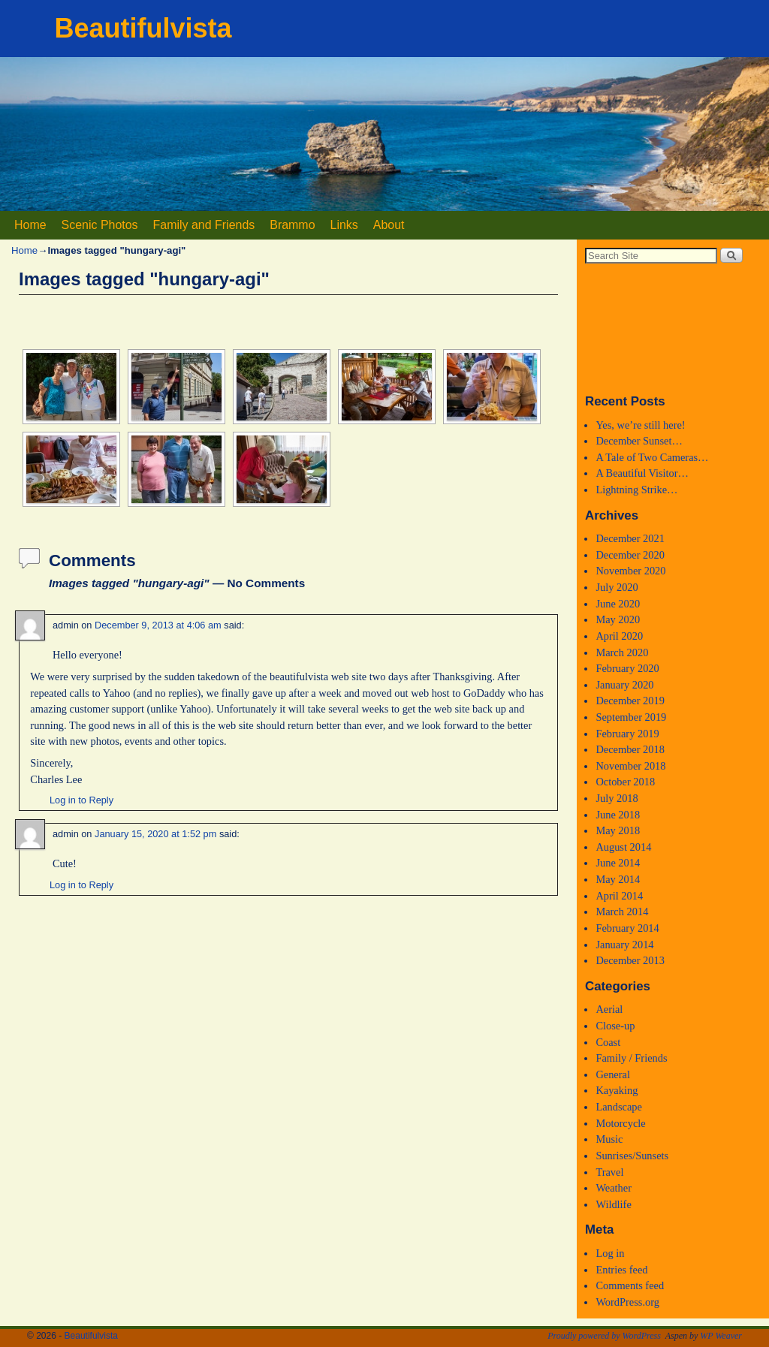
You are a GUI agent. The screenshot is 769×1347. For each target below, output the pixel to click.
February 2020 (627, 668)
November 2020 (630, 571)
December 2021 (630, 538)
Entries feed (621, 1270)
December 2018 (630, 749)
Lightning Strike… (636, 490)
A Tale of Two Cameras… (652, 457)
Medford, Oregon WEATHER (673, 328)
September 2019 (631, 717)
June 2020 (618, 604)
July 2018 (617, 798)
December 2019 (630, 701)
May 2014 (618, 879)
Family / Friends (631, 1058)
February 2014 (627, 928)
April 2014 (619, 896)
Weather (614, 1188)
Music (609, 1139)
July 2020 (617, 587)
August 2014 (623, 847)
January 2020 (624, 685)
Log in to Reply (81, 800)
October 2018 (625, 782)
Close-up (615, 1026)
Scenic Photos (100, 224)
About (389, 224)
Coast (608, 1042)
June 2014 (618, 863)
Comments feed (630, 1285)
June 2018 (618, 815)
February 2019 (627, 734)
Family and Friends (204, 224)
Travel (609, 1172)
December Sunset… (639, 441)
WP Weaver (721, 1335)
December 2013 (630, 960)
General (613, 1074)
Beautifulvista (143, 28)
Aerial (609, 1009)
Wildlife (613, 1204)
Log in (610, 1253)
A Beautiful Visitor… (642, 473)
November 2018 (630, 766)
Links (344, 224)
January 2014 (624, 945)
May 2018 (618, 830)
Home (30, 224)
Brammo (292, 224)
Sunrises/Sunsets (632, 1156)
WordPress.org (627, 1302)
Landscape (619, 1107)
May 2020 (618, 619)
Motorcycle (620, 1123)
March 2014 (622, 912)
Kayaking (617, 1090)
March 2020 (622, 652)
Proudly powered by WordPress (604, 1335)
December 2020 (630, 555)
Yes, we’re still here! (640, 425)
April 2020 (619, 636)
